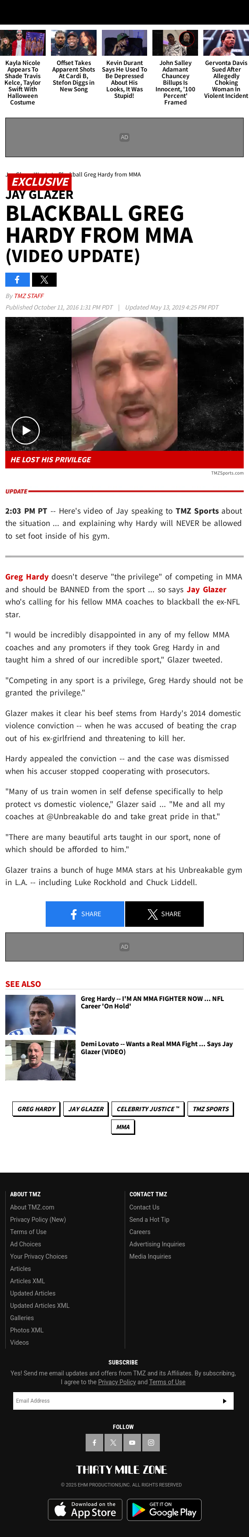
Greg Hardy (36, 1109)
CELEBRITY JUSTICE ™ (147, 1109)
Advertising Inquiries (157, 1244)
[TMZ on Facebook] (94, 1442)
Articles (20, 1268)
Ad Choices (25, 1244)
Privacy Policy (117, 1382)
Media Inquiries (150, 1256)
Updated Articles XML (39, 1305)
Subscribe (225, 1401)
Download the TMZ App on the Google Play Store (164, 1510)
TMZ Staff (28, 296)
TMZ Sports (210, 1109)
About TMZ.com (32, 1207)
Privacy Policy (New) (38, 1219)
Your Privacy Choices (39, 1256)
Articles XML (27, 1281)
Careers (140, 1231)
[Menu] (12, 12)
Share (85, 914)
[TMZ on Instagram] (151, 1442)
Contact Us (145, 1207)
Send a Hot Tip (150, 1219)
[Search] (236, 12)
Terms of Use (28, 1231)
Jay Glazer (85, 1109)
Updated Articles (32, 1293)
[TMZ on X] (113, 1442)
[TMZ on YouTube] (132, 1442)
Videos (19, 1342)
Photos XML (26, 1330)
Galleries (22, 1317)
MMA (123, 1127)
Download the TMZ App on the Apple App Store (85, 1510)
